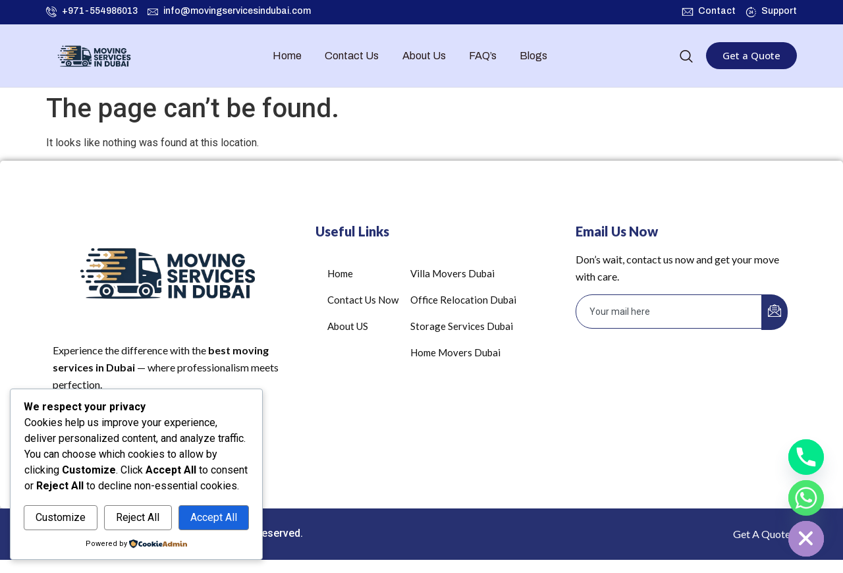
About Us (424, 55)
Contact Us (352, 55)
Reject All (137, 517)
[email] (669, 311)
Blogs (533, 55)
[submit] (774, 312)
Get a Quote (751, 55)
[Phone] (806, 457)
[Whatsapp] (806, 498)
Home (287, 55)
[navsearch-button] (686, 57)
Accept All (213, 517)
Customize (61, 517)
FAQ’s (483, 55)
